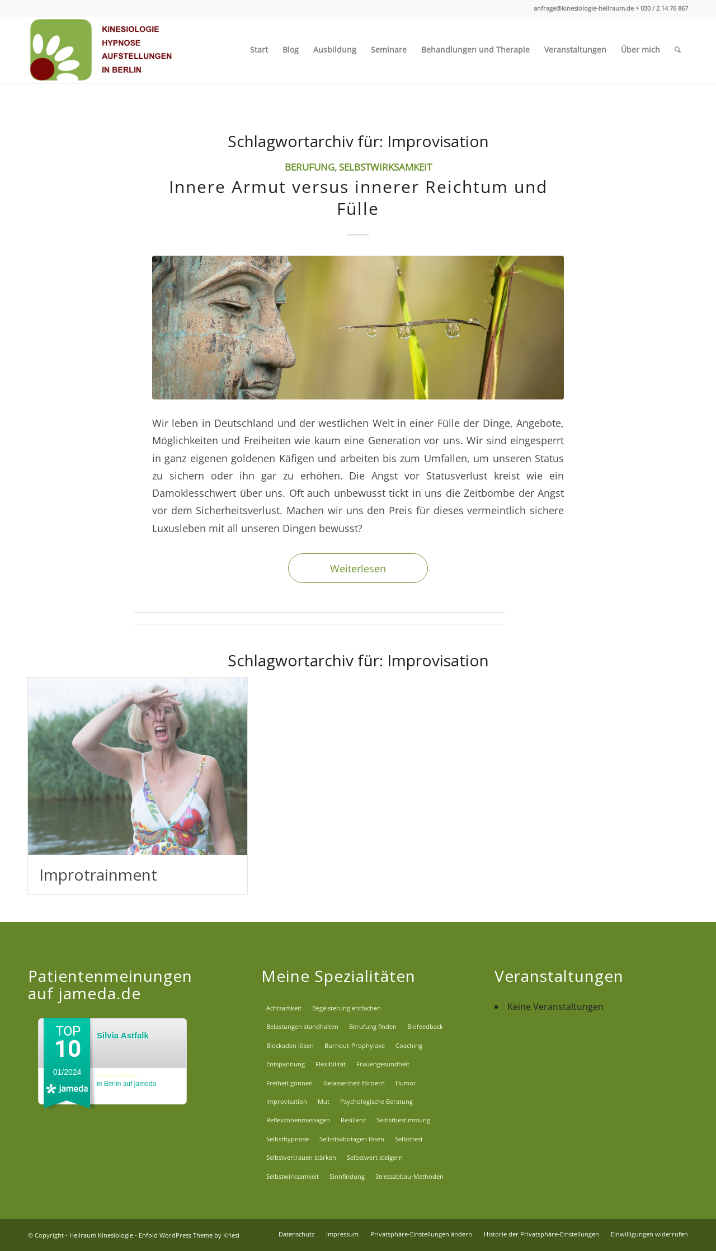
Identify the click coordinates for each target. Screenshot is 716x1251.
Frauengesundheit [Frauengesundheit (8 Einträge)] (382, 1064)
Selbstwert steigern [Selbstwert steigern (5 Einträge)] (375, 1157)
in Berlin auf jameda (126, 1079)
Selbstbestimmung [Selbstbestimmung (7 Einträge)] (403, 1120)
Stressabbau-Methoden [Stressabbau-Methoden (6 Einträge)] (409, 1176)
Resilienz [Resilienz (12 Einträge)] (353, 1120)
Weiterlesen (358, 568)
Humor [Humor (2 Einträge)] (405, 1083)
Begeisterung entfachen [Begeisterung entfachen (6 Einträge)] (346, 1008)
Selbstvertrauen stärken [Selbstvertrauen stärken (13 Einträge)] (301, 1157)
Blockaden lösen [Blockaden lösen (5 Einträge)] (290, 1045)
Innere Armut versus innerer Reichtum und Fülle (358, 197)
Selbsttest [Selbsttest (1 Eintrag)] (409, 1139)
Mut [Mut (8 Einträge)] (323, 1101)
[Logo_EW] (102, 50)
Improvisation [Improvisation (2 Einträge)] (286, 1101)
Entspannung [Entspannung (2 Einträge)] (285, 1064)
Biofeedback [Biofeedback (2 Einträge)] (425, 1026)
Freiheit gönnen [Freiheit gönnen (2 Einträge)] (289, 1083)
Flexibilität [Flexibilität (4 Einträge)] (330, 1064)
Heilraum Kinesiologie (101, 1235)
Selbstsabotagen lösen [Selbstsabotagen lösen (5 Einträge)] (351, 1139)
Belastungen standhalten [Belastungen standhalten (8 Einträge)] (302, 1026)
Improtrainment (98, 874)
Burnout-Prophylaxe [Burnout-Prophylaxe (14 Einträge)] (354, 1045)
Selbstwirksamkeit (385, 167)
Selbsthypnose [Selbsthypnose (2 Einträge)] (287, 1139)
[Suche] (677, 50)
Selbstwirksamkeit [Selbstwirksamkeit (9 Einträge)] (292, 1176)
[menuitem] (259, 50)
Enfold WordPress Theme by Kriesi (189, 1235)
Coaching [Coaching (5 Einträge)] (408, 1045)
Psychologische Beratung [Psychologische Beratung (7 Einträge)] (376, 1101)
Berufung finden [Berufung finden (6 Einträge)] (373, 1026)
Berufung (310, 167)
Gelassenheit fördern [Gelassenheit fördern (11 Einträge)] (354, 1083)
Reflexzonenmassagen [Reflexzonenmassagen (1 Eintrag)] (298, 1120)
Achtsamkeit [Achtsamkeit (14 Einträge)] (284, 1008)
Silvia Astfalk (123, 1035)
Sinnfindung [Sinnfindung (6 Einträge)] (347, 1176)
